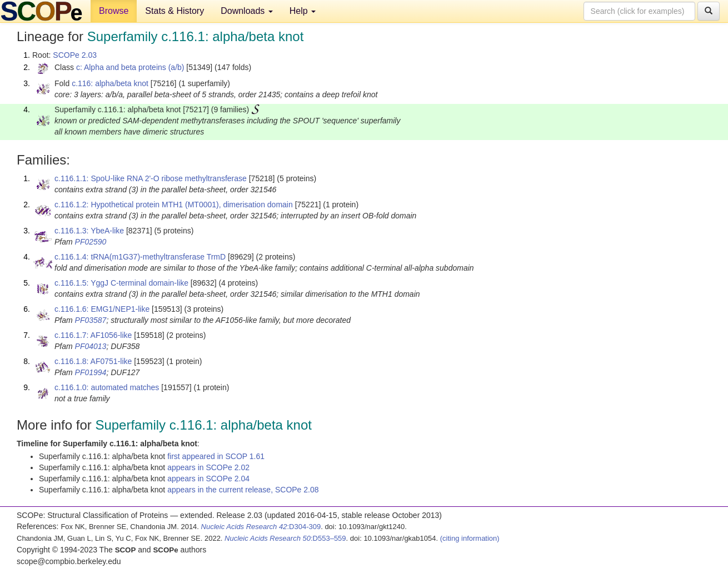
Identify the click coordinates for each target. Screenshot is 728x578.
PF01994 (91, 372)
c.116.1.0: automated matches (106, 387)
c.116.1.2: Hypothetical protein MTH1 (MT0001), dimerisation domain (173, 204)
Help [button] (303, 11)
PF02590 (91, 241)
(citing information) (470, 538)
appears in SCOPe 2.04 (208, 478)
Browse (113, 11)
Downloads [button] (247, 11)
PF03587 (91, 320)
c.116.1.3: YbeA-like (89, 230)
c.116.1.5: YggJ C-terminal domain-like (121, 282)
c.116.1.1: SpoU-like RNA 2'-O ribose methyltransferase (150, 178)
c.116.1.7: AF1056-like (93, 335)
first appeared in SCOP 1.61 (216, 456)
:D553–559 (285, 538)
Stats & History (174, 11)
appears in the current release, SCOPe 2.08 (242, 489)
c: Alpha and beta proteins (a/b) (130, 67)
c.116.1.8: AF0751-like (93, 361)
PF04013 (91, 346)
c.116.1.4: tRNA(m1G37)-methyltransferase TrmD (140, 256)
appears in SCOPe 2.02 (208, 467)
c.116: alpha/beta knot (110, 83)
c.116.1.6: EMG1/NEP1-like (101, 309)
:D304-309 (261, 526)
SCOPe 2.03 (75, 55)
